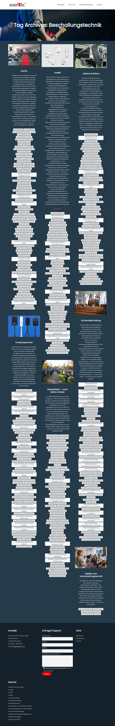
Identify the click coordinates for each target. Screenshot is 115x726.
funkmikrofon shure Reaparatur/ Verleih (57, 251)
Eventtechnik (17, 166)
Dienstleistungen (98, 609)
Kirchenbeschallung (57, 261)
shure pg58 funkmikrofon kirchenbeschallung (24, 276)
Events (24, 71)
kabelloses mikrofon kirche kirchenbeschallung (57, 500)
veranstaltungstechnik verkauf (24, 306)
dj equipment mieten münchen (57, 462)
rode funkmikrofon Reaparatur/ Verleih (57, 304)
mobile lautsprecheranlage (24, 250)
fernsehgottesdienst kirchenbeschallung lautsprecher (91, 424)
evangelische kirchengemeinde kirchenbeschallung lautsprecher (91, 405)
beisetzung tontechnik (57, 452)
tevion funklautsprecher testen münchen (24, 534)
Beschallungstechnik (24, 141)
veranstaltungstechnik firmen (24, 296)
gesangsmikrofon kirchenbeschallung (91, 447)
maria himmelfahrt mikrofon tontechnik (91, 494)
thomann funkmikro (51, 324)
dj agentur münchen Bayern (57, 227)
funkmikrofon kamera (24, 183)
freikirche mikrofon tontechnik (91, 428)
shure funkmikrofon (24, 267)
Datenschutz (80, 638)
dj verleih (57, 465)
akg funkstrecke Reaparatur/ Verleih (57, 438)
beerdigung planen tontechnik (57, 445)
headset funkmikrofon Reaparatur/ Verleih (24, 203)
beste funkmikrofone (24, 144)
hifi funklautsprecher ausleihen (24, 494)
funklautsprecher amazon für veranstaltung (24, 443)
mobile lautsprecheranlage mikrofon (57, 520)
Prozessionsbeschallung (16, 711)
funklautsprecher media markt (24, 468)
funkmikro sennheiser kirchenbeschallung (24, 174)
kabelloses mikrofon (24, 207)
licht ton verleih (29, 221)
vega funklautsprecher (24, 539)
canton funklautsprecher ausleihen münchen (24, 408)
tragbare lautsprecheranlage (57, 329)
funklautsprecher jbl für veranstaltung (24, 461)
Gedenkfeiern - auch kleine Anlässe (20, 706)
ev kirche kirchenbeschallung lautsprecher (91, 396)
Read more (57, 208)
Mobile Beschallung (14, 717)
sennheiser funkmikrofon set (57, 314)
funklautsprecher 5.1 (24, 440)
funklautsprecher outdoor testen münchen (24, 474)
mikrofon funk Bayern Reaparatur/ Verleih (24, 242)
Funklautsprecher (24, 342)
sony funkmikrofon (57, 321)
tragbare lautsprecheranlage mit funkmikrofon (57, 555)
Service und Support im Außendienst (20, 709)
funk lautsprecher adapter (24, 418)
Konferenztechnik (24, 211)
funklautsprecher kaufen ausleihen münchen (24, 465)
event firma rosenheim (24, 151)
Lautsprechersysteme (18, 219)
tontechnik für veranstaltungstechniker (24, 281)
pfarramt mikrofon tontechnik (91, 509)
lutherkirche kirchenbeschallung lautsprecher (91, 491)
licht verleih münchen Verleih (24, 229)
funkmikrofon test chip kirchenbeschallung (24, 196)
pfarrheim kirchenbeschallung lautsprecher (90, 519)
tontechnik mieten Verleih (57, 549)
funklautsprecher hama (24, 459)
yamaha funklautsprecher (24, 546)
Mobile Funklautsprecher (24, 248)
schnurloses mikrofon (57, 307)
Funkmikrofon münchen (24, 185)
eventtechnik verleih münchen (91, 421)
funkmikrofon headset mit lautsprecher (24, 180)
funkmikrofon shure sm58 (24, 193)
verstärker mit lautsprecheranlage (24, 308)
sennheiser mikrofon (24, 262)
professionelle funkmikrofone (57, 297)
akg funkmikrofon (29, 129)
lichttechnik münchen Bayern (57, 278)
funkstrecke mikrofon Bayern (24, 200)
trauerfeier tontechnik (57, 563)
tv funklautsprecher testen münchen (24, 537)
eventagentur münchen (24, 161)
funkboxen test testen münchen (24, 432)
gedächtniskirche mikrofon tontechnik (91, 445)
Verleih (57, 72)
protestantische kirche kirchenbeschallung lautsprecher (91, 524)
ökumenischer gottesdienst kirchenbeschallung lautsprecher (91, 505)
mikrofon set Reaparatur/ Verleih (57, 285)
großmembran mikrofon (57, 254)
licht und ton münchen (24, 226)
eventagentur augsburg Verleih (24, 159)
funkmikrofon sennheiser (24, 188)
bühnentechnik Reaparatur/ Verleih (24, 149)
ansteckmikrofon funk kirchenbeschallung (57, 216)
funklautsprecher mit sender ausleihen (24, 471)
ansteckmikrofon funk (24, 134)
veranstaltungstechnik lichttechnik (24, 299)
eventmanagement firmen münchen (24, 163)
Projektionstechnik (87, 614)
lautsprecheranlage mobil (57, 271)
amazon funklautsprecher (24, 390)
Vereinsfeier (98, 537)
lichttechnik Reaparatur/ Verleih (24, 233)
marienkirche (91, 497)
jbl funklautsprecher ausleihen (24, 499)
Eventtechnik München (57, 472)
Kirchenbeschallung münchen (24, 209)
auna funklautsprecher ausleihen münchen (24, 394)
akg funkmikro (18, 129)
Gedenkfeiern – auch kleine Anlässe (57, 390)
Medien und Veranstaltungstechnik (91, 575)
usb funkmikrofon (24, 291)
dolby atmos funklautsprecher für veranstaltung (24, 412)
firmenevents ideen (28, 166)
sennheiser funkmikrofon (57, 535)
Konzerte (96, 483)
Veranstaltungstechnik (24, 294)
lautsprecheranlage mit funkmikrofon (24, 216)
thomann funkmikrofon (24, 279)
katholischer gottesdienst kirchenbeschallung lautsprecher (91, 460)
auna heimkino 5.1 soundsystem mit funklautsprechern (24, 398)
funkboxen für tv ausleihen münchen (24, 430)
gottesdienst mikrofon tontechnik (91, 450)
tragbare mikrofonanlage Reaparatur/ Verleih (57, 337)
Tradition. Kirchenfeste (91, 534)
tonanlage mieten (64, 324)
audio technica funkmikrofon (24, 139)
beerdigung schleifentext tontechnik (57, 447)
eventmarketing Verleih (53, 469)
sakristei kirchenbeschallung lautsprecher (91, 529)
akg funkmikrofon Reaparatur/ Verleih (24, 132)
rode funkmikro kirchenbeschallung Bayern (57, 301)
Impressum (79, 636)
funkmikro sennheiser (24, 171)
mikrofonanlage (57, 288)
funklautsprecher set (24, 478)
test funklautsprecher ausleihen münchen (24, 532)
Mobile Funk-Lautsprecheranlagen (24, 513)
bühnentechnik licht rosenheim (24, 146)
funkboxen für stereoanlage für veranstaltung (24, 426)
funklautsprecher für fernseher (24, 454)
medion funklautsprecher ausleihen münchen (24, 510)
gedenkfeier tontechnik (57, 491)
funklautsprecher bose (24, 447)
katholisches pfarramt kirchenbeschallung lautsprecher (91, 469)
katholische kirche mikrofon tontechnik (91, 457)
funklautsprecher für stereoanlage (24, 456)
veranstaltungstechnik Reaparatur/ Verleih (24, 302)
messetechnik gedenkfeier (57, 513)
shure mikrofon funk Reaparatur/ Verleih (24, 272)
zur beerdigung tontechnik (57, 576)
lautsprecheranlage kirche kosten (24, 214)
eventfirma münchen (91, 413)
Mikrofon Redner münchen (91, 499)
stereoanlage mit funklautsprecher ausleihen (24, 528)
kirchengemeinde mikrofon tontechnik (91, 475)
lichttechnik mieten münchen (24, 231)
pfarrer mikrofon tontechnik (91, 516)
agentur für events (52, 435)
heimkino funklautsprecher (24, 487)
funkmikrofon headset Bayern (57, 484)
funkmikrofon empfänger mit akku (57, 237)
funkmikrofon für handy (91, 433)
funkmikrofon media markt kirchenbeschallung (57, 243)
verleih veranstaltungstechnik (91, 539)
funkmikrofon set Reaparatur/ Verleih (24, 190)
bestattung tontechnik (57, 457)
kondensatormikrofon (57, 263)
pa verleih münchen (57, 530)
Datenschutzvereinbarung (53, 668)
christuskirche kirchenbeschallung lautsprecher (91, 391)
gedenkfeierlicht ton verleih (57, 494)
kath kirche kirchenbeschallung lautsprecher (91, 453)
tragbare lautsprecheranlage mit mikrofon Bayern (57, 332)
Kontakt (78, 641)
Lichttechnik (96, 611)
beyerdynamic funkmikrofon (57, 222)
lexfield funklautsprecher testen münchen (24, 505)
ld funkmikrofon (30, 219)
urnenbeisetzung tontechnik (57, 571)
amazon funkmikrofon (57, 213)
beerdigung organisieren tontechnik (57, 443)
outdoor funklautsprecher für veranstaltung (24, 517)
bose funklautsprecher (24, 404)
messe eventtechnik (24, 238)
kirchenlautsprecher (91, 478)
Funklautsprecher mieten (24, 168)
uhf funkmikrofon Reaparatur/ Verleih (57, 340)
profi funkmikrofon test (24, 253)
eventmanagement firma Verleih (91, 416)
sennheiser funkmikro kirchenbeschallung (24, 259)
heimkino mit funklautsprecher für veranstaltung (24, 491)
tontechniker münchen (24, 286)
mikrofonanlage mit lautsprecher (24, 245)
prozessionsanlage (24, 255)
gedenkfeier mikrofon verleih (57, 489)
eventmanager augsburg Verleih (57, 467)
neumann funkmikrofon (57, 525)
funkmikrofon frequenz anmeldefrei (57, 239)
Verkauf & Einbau (91, 73)
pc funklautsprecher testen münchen (24, 520)
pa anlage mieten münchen (57, 295)
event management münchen (24, 154)
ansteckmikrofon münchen (24, 137)
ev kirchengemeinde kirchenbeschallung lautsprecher (91, 400)
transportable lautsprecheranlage (24, 289)
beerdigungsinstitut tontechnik (57, 450)
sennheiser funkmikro (57, 309)
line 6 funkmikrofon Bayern (24, 236)
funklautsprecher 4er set (24, 437)
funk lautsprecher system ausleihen (24, 423)
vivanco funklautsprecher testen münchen (24, 543)
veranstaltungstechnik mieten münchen (57, 350)
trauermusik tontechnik (57, 566)
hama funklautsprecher (24, 485)
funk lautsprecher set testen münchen (24, 420)
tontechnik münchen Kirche (24, 284)
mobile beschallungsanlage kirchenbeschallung (57, 291)
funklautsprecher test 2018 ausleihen (24, 480)
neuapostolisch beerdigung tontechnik (57, 523)
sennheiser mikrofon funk (24, 265)
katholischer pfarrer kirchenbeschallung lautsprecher (91, 465)
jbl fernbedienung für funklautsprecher (24, 497)
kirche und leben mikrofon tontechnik (91, 473)
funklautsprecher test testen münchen (24, 482)
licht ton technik (18, 221)
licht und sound (24, 224)
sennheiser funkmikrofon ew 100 (57, 312)
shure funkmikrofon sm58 (24, 270)
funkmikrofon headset (24, 178)
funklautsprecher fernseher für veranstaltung (24, 450)
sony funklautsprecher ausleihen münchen (24, 524)
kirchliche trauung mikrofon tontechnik (91, 480)
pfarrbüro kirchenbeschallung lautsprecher (91, 512)
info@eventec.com (18, 646)
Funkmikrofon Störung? (16, 687)
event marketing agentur (24, 156)
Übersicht (97, 614)
